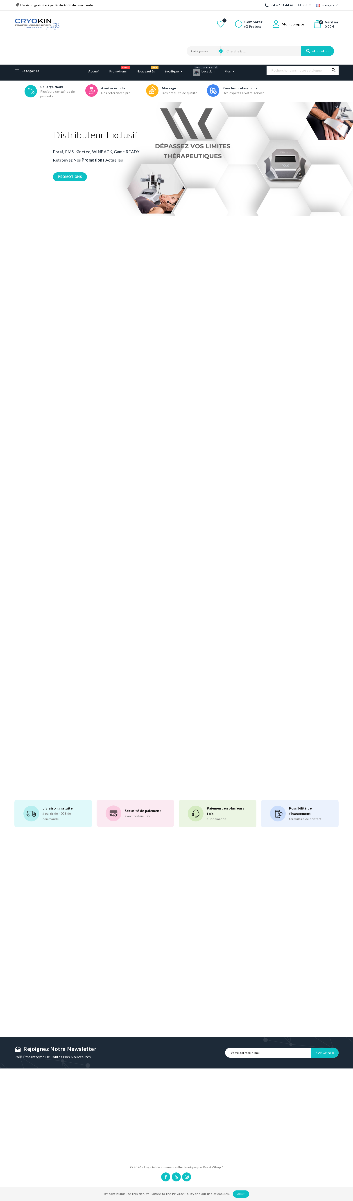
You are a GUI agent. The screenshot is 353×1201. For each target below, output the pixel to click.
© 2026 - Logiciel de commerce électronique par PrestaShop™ (176, 1167)
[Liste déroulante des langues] (327, 5)
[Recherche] (302, 70)
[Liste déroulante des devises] (305, 5)
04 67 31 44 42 (283, 5)
